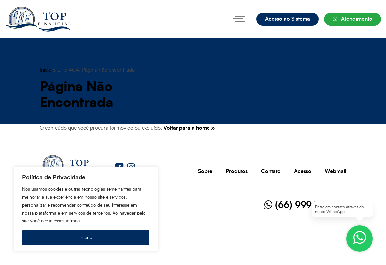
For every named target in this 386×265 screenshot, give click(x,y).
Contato (271, 171)
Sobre (205, 171)
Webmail (335, 171)
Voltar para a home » (189, 128)
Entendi (85, 237)
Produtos (237, 171)
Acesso (302, 171)
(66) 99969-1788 (305, 205)
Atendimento (352, 19)
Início (45, 70)
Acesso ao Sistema (287, 19)
